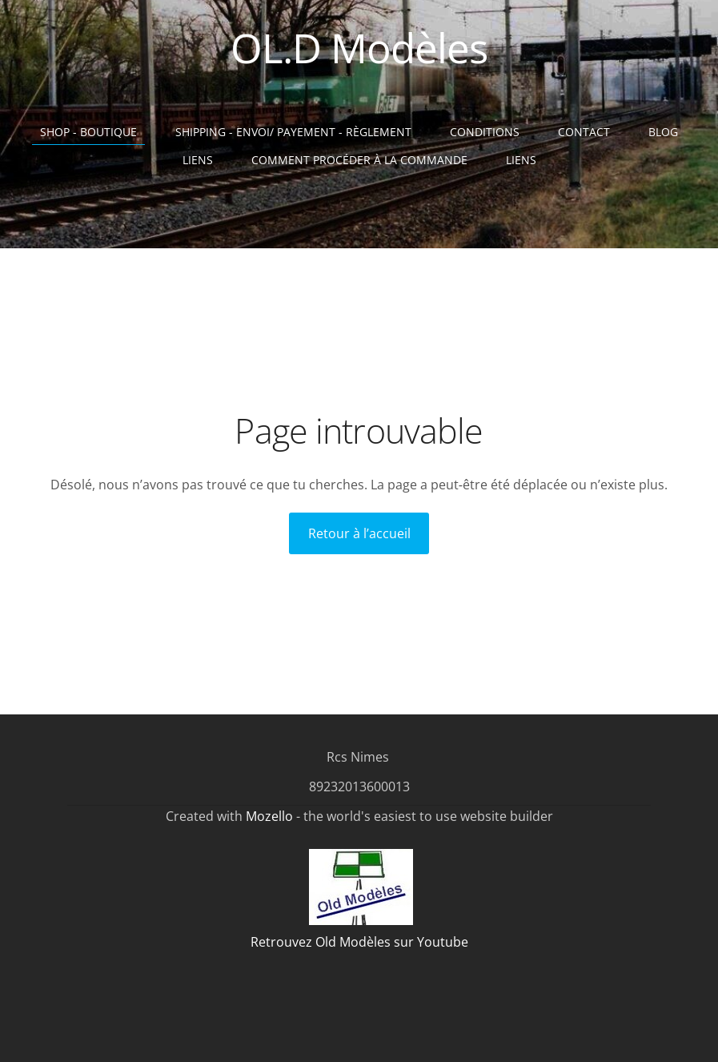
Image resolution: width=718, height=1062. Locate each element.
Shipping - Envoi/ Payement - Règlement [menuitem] (293, 131)
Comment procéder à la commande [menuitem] (359, 159)
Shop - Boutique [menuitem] (88, 131)
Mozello (269, 816)
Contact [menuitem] (584, 131)
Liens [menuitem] (198, 159)
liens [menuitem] (521, 159)
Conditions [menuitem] (484, 131)
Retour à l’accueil (359, 533)
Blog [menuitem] (663, 131)
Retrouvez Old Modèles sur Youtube (359, 942)
